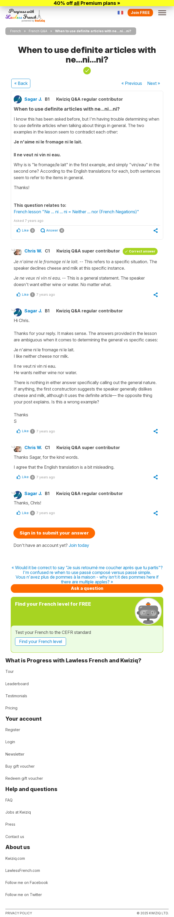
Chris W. (33, 251)
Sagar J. (33, 99)
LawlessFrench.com (22, 870)
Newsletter (14, 754)
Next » (153, 83)
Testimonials (16, 696)
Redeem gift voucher (24, 778)
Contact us (14, 836)
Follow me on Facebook (26, 882)
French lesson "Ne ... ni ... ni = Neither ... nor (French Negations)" (76, 211)
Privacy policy (18, 913)
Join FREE (140, 12)
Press (10, 824)
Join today (79, 545)
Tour (9, 671)
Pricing (11, 708)
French (15, 31)
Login (10, 741)
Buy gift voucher (20, 766)
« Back (21, 83)
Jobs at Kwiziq (18, 812)
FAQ (9, 800)
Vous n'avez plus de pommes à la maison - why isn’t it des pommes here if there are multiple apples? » (87, 579)
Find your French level (40, 641)
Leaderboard (17, 683)
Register (12, 729)
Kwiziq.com (15, 858)
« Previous (131, 83)
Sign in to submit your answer (54, 533)
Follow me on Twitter (23, 894)
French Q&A (38, 31)
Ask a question (87, 588)
